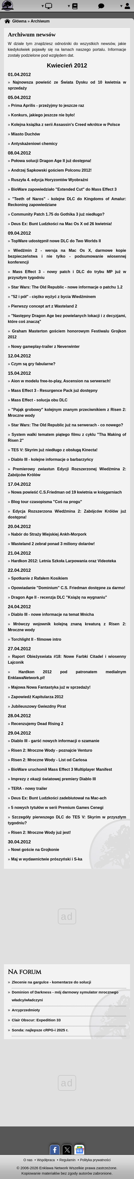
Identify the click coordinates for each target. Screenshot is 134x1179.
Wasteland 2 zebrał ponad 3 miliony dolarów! (53, 544)
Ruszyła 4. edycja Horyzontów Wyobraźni (49, 180)
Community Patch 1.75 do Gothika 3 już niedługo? (57, 214)
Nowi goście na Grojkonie (35, 850)
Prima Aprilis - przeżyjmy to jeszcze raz (47, 105)
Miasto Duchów (25, 134)
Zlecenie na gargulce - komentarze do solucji (51, 982)
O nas (27, 1160)
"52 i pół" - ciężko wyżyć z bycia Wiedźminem (53, 297)
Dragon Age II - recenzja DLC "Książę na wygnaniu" (59, 597)
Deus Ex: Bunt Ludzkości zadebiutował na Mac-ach (59, 798)
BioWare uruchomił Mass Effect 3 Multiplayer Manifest (61, 769)
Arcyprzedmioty (26, 1010)
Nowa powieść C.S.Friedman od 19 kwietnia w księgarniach (66, 492)
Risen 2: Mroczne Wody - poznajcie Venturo (51, 750)
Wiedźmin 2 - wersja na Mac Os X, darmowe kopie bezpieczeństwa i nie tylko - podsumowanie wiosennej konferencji (67, 256)
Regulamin (67, 1160)
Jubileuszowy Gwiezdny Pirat (38, 706)
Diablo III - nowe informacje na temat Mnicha (52, 614)
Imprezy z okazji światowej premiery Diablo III (53, 779)
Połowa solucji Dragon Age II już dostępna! (51, 161)
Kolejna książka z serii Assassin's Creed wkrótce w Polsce (65, 124)
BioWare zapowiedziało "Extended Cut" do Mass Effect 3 (64, 189)
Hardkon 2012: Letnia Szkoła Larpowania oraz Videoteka (63, 561)
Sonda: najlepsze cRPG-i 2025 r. (40, 1030)
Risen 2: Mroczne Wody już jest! (41, 832)
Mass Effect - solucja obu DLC (39, 400)
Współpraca (46, 1160)
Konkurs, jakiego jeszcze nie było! (43, 115)
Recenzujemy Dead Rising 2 (37, 724)
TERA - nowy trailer (29, 788)
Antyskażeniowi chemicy (34, 144)
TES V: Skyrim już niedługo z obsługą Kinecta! (54, 450)
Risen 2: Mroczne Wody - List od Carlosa (49, 760)
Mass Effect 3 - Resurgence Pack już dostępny (54, 390)
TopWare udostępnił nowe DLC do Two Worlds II (56, 241)
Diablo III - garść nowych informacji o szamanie (55, 741)
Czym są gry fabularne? (33, 364)
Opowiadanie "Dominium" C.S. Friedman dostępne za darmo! (68, 588)
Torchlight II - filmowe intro (36, 639)
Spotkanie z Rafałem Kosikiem (39, 578)
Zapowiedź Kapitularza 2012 (37, 697)
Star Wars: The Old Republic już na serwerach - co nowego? (67, 425)
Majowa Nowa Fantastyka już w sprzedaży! (51, 687)
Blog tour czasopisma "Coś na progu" (46, 502)
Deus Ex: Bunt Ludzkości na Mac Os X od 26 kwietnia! (61, 224)
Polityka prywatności (95, 1160)
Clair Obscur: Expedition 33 (36, 1020)
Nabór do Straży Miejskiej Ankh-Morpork (48, 534)
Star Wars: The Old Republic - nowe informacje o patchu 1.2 (66, 287)
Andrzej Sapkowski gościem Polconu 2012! (51, 170)
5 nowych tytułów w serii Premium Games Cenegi (57, 807)
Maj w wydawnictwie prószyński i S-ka (46, 859)
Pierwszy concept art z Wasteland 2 (44, 306)
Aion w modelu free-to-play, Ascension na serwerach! (60, 381)
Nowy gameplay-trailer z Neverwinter (45, 346)
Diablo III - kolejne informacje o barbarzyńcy (52, 459)
